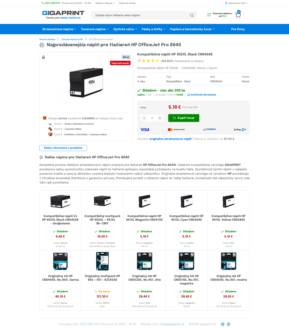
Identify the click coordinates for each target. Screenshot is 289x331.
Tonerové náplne (93, 29)
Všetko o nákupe (105, 3)
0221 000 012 (89, 324)
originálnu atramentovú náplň (170, 139)
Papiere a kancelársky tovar (191, 29)
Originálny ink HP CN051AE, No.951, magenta (186, 280)
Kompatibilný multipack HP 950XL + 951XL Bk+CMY (102, 220)
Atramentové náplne (57, 29)
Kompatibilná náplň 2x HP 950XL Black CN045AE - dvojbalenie (60, 220)
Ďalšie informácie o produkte (63, 148)
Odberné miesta (127, 3)
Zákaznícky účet (236, 3)
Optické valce (123, 29)
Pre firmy (238, 29)
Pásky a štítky (152, 29)
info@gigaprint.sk (172, 324)
